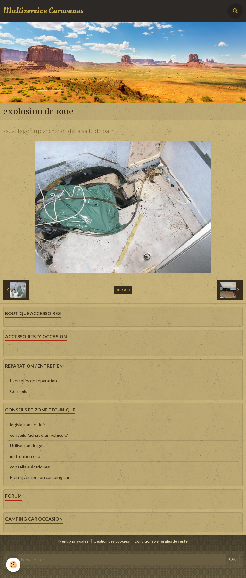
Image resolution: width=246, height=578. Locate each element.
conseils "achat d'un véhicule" (39, 435)
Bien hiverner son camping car (40, 478)
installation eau (25, 457)
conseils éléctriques (30, 467)
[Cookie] (13, 565)
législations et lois (28, 425)
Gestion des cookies (111, 542)
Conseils (18, 392)
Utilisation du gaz (27, 446)
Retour (123, 290)
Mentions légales (73, 542)
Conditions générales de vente (161, 542)
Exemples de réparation (33, 381)
